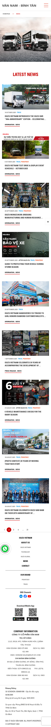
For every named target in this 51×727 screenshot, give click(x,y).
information (9, 125)
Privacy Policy (10, 688)
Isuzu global (25, 557)
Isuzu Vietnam (25, 538)
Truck (25, 584)
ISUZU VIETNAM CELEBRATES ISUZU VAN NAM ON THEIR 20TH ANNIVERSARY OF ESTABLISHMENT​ (24, 513)
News (18, 125)
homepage (6, 14)
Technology (25, 552)
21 (27, 530)
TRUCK (19, 112)
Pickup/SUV (25, 580)
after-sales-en (24, 260)
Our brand (25, 575)
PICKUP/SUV (25, 162)
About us (25, 542)
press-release (10, 371)
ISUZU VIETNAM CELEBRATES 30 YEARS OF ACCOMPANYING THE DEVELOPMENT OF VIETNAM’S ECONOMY (23, 365)
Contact (25, 566)
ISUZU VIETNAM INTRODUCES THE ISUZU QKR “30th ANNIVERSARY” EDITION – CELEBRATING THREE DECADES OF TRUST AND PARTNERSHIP (24, 119)
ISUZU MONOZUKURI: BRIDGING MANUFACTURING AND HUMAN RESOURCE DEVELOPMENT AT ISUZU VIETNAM (23, 217)
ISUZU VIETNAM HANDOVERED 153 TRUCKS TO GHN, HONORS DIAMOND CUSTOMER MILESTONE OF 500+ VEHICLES (25, 316)
